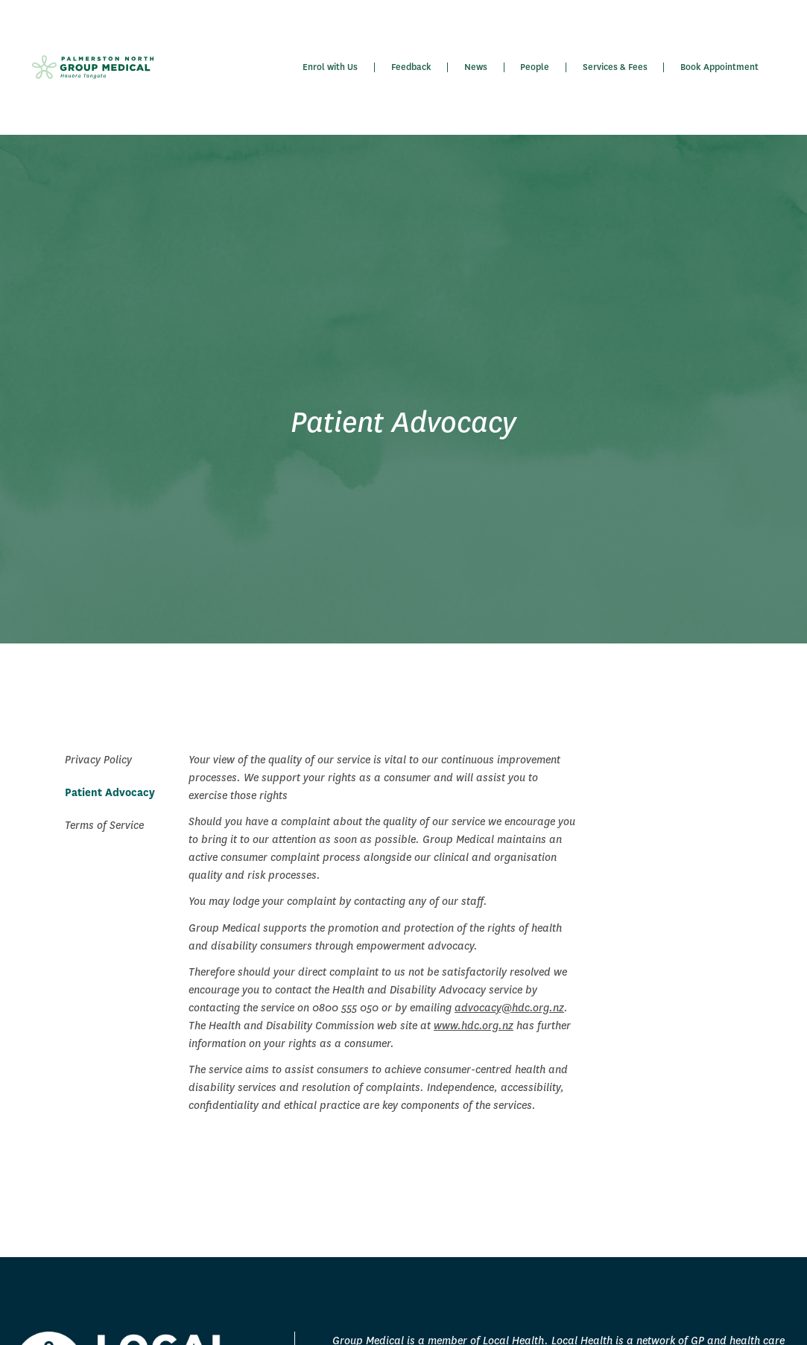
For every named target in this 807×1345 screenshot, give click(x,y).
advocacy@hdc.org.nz (509, 1007)
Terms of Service (104, 825)
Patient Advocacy (110, 792)
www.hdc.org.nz (473, 1025)
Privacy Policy (98, 759)
